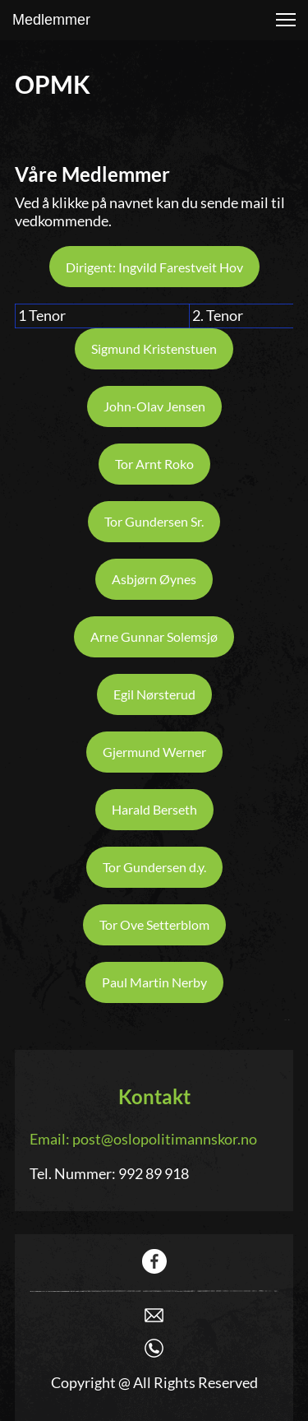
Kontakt (154, 1096)
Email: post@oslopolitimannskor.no (143, 1139)
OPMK (52, 84)
